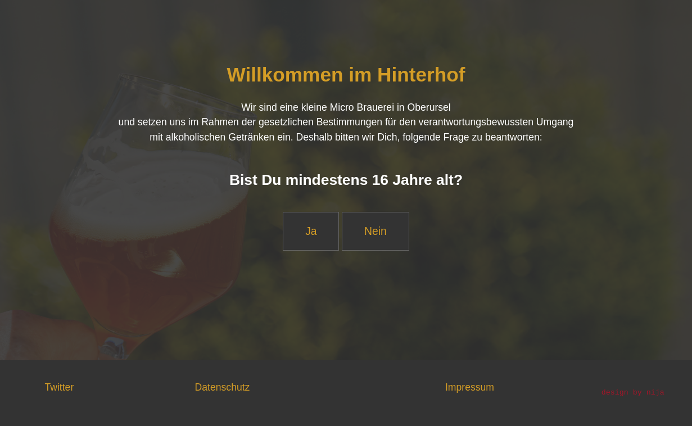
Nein (375, 231)
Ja (310, 231)
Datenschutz (222, 387)
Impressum (469, 387)
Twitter (59, 387)
